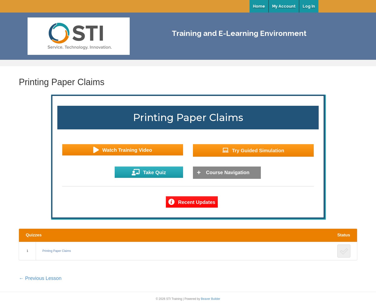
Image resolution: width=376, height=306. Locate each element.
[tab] (227, 173)
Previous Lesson (40, 278)
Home (259, 6)
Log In (309, 6)
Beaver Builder (210, 299)
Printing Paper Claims (56, 251)
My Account (284, 6)
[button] (122, 150)
